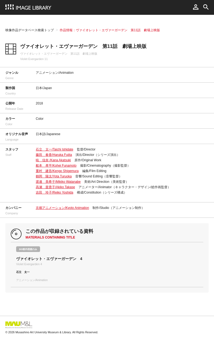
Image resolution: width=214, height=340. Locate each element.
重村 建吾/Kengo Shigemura (57, 171)
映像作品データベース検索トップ (29, 30)
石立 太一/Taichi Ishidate (54, 149)
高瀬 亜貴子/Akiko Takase (55, 187)
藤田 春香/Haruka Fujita (54, 155)
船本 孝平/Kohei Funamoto (56, 165)
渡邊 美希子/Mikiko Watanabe (58, 182)
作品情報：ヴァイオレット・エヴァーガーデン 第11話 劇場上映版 (110, 30)
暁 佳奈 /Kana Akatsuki (53, 160)
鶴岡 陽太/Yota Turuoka (54, 176)
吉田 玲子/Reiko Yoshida (54, 192)
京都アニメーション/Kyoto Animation (62, 208)
